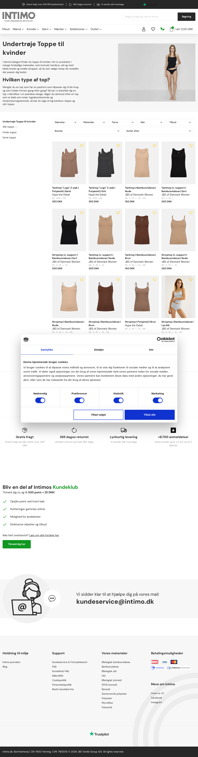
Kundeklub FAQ (60, 671)
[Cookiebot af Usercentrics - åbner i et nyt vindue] (159, 339)
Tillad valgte (98, 414)
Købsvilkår (57, 675)
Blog (5, 666)
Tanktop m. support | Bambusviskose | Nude (102, 256)
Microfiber (107, 702)
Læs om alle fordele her (44, 535)
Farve (123, 122)
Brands (87, 130)
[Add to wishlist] (81, 146)
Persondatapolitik (62, 684)
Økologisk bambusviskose (116, 662)
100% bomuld (109, 684)
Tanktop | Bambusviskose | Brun (140, 256)
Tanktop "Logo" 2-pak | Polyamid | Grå (102, 189)
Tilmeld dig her (16, 544)
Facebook (156, 697)
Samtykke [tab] (47, 349)
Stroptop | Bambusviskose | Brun (105, 323)
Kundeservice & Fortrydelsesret (69, 662)
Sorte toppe (9, 137)
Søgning (186, 16)
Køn (151, 122)
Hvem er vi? (157, 693)
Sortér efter (158, 130)
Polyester (107, 698)
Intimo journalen (11, 662)
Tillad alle (150, 414)
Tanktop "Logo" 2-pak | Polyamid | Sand (65, 189)
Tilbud (6, 29)
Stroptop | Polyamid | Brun (140, 321)
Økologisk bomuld (112, 680)
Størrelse (65, 122)
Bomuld (106, 689)
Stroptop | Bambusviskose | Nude (68, 323)
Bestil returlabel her (63, 689)
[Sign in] (143, 29)
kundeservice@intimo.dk (115, 601)
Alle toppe (8, 126)
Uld (103, 675)
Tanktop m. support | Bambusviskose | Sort (174, 189)
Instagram (156, 702)
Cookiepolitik (59, 680)
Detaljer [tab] (99, 349)
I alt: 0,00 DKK (181, 28)
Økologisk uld (109, 671)
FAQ (54, 666)
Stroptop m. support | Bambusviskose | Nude (174, 256)
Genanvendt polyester (114, 693)
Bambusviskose (110, 666)
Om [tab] (151, 349)
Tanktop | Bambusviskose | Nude (140, 189)
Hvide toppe (10, 132)
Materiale (94, 122)
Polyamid (107, 707)
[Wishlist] (153, 29)
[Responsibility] (162, 29)
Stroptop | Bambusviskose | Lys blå (177, 323)
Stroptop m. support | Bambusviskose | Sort (65, 256)
